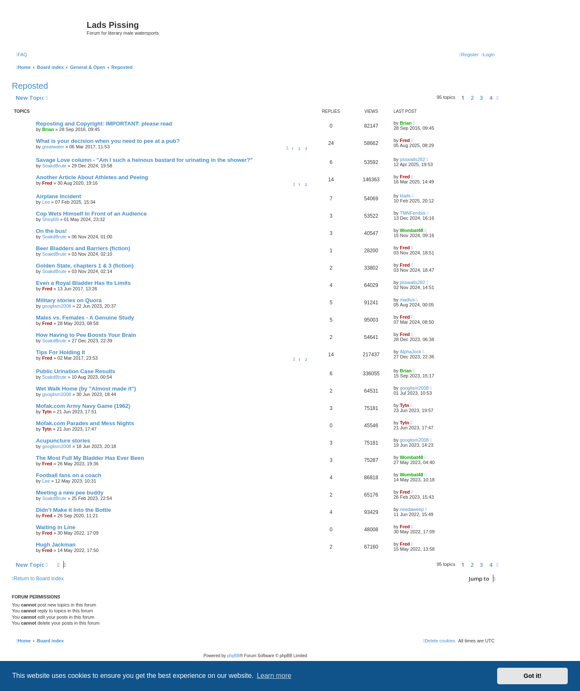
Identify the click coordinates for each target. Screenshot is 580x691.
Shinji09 (50, 219)
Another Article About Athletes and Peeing (92, 177)
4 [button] (490, 97)
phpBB (233, 655)
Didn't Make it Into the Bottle (73, 510)
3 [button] (481, 97)
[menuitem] (21, 54)
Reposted (30, 85)
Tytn (47, 411)
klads (405, 195)
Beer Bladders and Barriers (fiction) (83, 248)
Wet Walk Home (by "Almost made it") (86, 388)
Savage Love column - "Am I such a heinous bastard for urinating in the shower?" (144, 160)
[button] (497, 98)
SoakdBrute (54, 165)
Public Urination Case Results (75, 371)
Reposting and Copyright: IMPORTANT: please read (104, 123)
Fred (405, 140)
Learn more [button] (274, 675)
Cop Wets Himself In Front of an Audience (91, 213)
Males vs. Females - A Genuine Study (85, 317)
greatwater (53, 146)
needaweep (412, 509)
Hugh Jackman (56, 544)
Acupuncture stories (63, 440)
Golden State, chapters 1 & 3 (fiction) (85, 265)
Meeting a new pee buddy (70, 492)
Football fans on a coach (68, 475)
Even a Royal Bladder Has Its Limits (83, 283)
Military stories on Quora (68, 300)
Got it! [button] (533, 675)
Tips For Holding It (60, 352)
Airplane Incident (58, 196)
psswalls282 (412, 159)
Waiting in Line (55, 527)
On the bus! (51, 231)
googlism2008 (56, 306)
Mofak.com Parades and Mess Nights (85, 423)
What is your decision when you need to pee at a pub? (108, 141)
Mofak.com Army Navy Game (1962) (83, 406)
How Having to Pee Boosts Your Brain (86, 335)
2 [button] (472, 97)
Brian (48, 129)
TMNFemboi (413, 213)
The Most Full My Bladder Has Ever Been (90, 458)
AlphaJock (410, 351)
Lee (46, 202)
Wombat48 (411, 230)
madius (407, 299)
